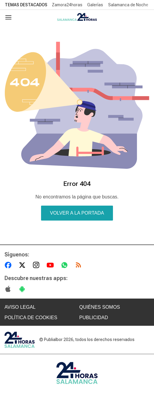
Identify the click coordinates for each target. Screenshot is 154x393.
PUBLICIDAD (93, 317)
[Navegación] (8, 17)
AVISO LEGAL (20, 307)
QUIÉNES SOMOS (99, 307)
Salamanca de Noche (128, 4)
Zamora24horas (67, 4)
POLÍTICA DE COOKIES (30, 317)
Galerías (95, 4)
